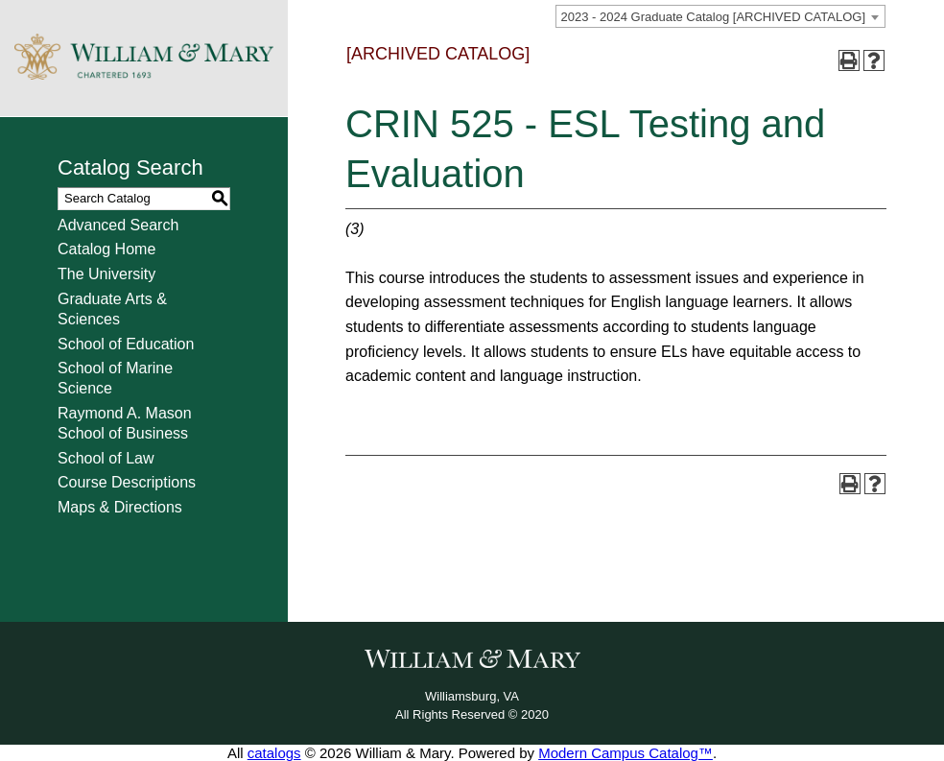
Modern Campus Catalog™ (625, 753)
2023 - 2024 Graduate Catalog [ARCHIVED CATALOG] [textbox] (713, 17)
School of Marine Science (115, 378)
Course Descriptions (127, 482)
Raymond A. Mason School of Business (125, 423)
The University (106, 274)
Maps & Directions (120, 507)
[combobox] (720, 16)
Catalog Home (106, 249)
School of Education (126, 344)
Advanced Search (118, 225)
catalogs (274, 753)
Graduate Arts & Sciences (112, 309)
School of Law (106, 458)
